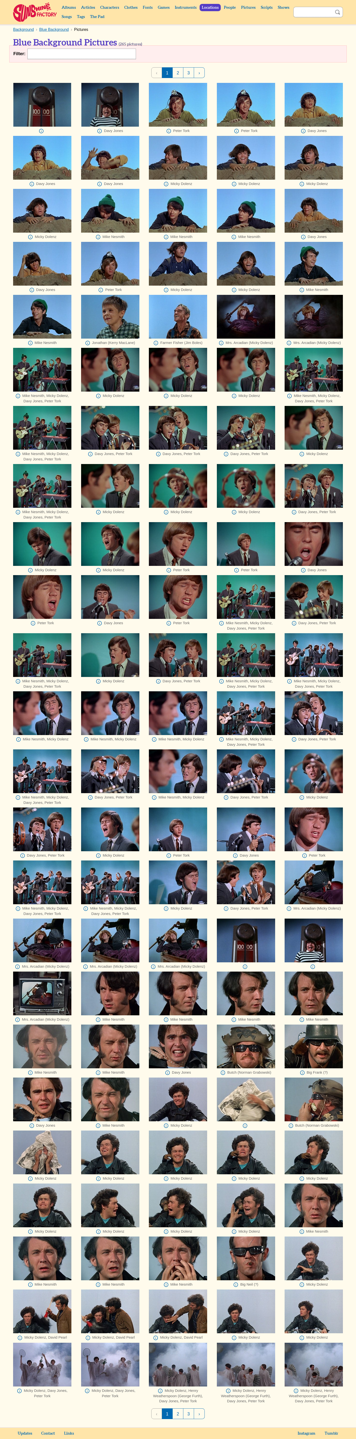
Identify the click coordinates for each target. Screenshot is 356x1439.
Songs (67, 17)
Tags (81, 17)
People (230, 7)
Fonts (148, 7)
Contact (48, 1433)
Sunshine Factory (35, 12)
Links (69, 1433)
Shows (283, 7)
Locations (210, 7)
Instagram (306, 1433)
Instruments (185, 7)
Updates (25, 1433)
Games (164, 7)
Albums (69, 7)
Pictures (248, 7)
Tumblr (331, 1433)
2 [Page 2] (178, 72)
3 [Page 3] (188, 72)
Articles (88, 7)
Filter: (19, 53)
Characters (109, 7)
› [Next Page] (199, 72)
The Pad (97, 17)
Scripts (266, 7)
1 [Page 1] (167, 72)
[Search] (312, 12)
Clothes (130, 7)
